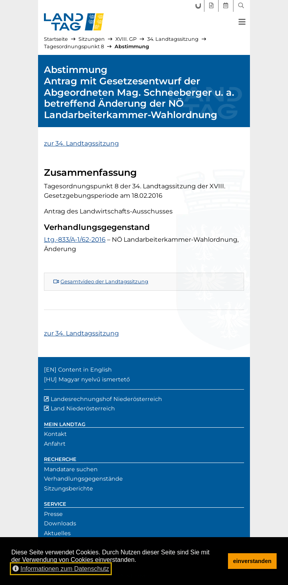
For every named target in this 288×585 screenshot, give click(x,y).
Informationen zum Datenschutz (61, 568)
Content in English (85, 369)
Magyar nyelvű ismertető (94, 379)
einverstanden (252, 561)
